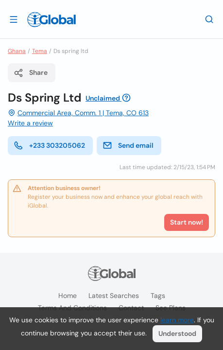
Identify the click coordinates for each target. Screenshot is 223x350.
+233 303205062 (49, 145)
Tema (39, 51)
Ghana (17, 51)
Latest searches (113, 295)
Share (31, 73)
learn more (177, 319)
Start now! (186, 222)
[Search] (209, 19)
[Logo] (51, 19)
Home (67, 295)
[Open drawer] (13, 19)
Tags (158, 295)
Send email (128, 145)
